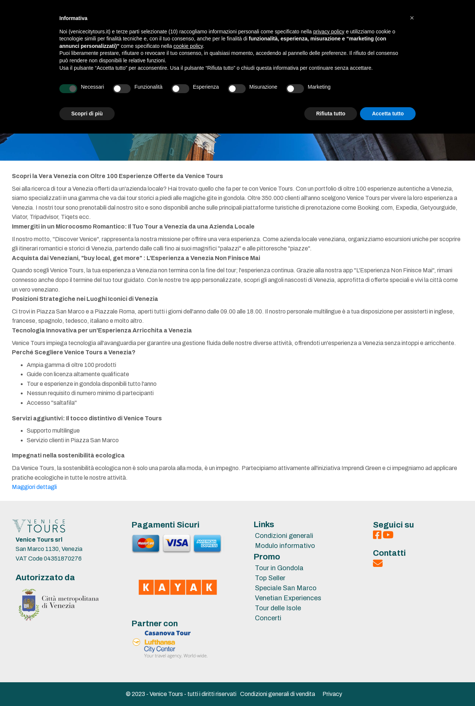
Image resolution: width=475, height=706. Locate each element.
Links (263, 524)
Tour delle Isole (278, 608)
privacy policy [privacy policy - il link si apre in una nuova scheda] (328, 32)
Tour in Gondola (279, 568)
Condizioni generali (284, 535)
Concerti (268, 618)
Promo (266, 556)
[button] (412, 18)
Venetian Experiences (288, 598)
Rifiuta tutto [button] (330, 113)
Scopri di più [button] (87, 113)
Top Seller (270, 578)
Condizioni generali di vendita (277, 694)
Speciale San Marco (286, 588)
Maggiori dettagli (34, 487)
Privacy (332, 694)
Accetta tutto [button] (388, 113)
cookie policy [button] (188, 46)
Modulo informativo (285, 545)
